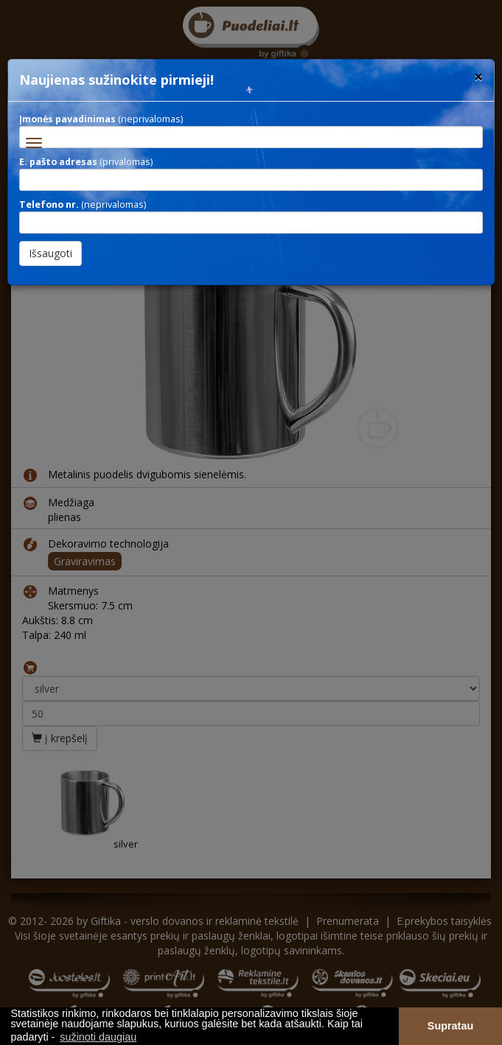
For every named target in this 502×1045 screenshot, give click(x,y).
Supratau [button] (450, 1026)
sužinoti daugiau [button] (98, 1037)
